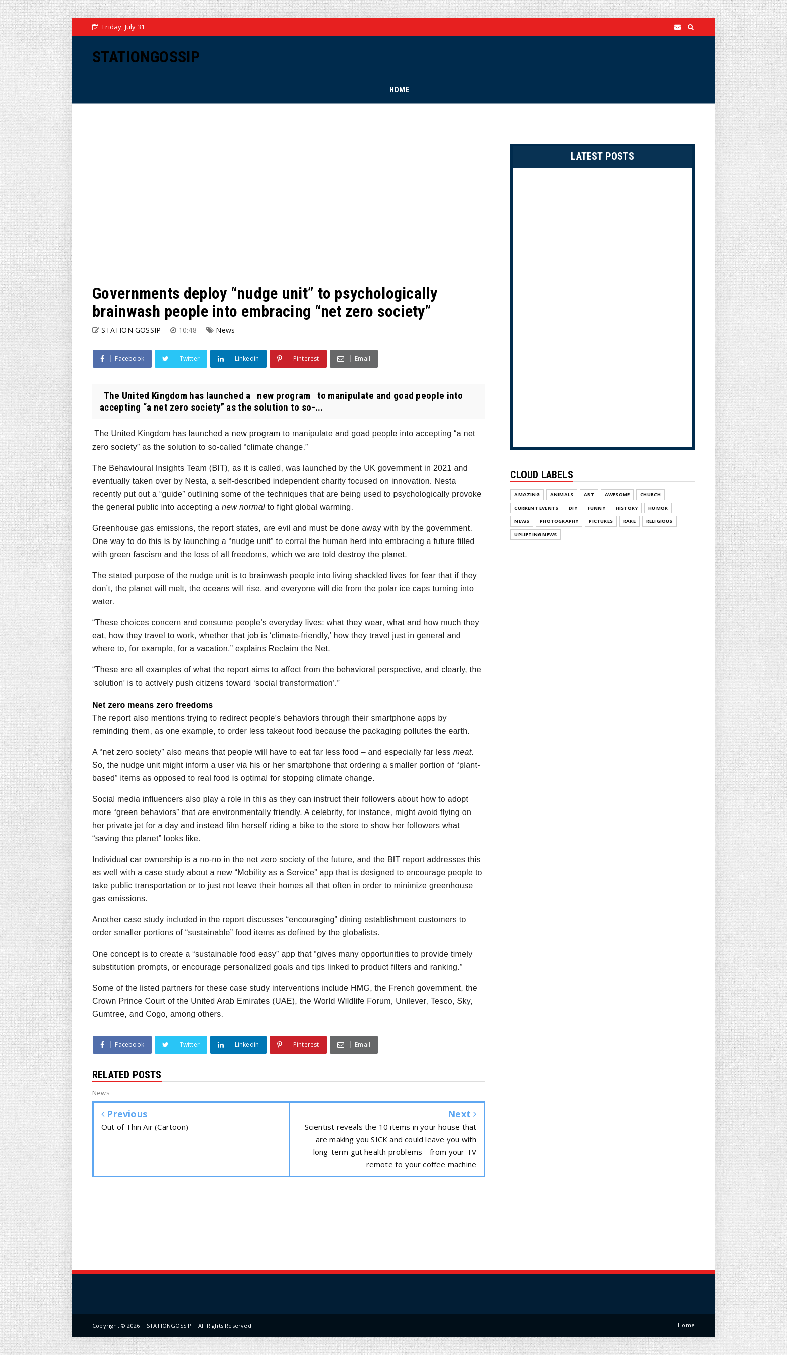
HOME (399, 89)
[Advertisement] (288, 193)
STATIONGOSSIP (146, 56)
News (225, 330)
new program (256, 433)
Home (686, 1325)
